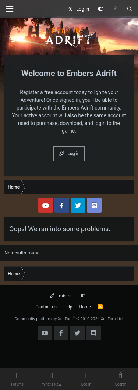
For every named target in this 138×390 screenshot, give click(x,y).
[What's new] (115, 9)
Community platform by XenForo (69, 318)
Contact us (46, 307)
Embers (60, 295)
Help (67, 307)
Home (85, 307)
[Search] (130, 9)
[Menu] (9, 9)
